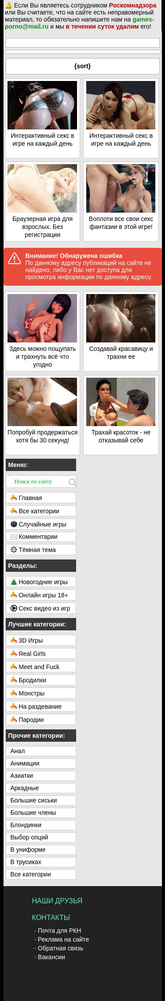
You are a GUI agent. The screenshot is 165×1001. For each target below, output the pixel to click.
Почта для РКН (59, 930)
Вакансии (51, 957)
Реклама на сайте (63, 939)
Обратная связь (60, 948)
